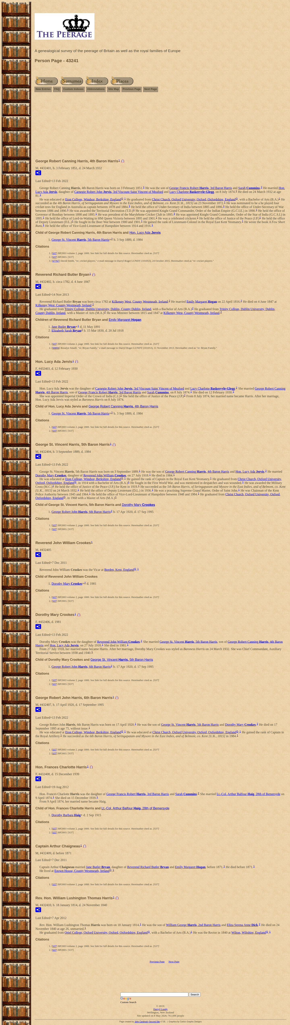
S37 (54, 253)
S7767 (55, 260)
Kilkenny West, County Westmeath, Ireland (140, 301)
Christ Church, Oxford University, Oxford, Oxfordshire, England (194, 199)
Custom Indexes (73, 89)
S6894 (55, 347)
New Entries (43, 89)
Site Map (113, 89)
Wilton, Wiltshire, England (248, 932)
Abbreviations (96, 89)
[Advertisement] (160, 127)
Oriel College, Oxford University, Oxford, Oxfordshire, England (106, 932)
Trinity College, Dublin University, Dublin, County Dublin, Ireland (108, 309)
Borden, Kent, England (119, 569)
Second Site (154, 1022)
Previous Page (132, 89)
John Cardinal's (141, 1022)
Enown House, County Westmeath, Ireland (81, 871)
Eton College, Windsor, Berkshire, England (93, 199)
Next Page (150, 89)
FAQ (57, 89)
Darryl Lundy (160, 1009)
